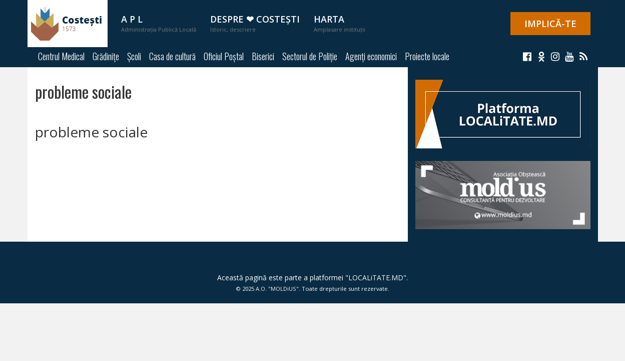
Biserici (263, 56)
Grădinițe (106, 56)
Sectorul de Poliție (309, 56)
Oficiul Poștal (224, 56)
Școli (134, 56)
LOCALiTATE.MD (375, 277)
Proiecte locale (427, 56)
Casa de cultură (172, 56)
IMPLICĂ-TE (550, 24)
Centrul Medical (61, 56)
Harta (339, 23)
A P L (158, 23)
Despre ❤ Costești (255, 23)
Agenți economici (371, 56)
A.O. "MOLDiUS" (277, 288)
